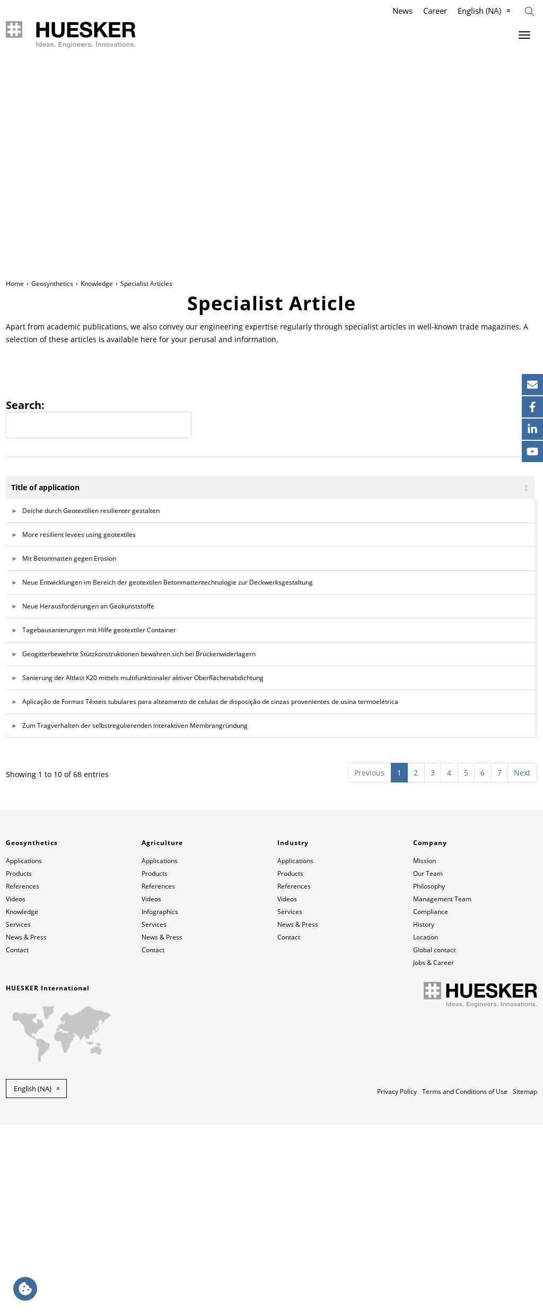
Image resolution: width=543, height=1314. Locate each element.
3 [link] (433, 962)
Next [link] (522, 962)
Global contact (434, 1139)
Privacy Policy (397, 1280)
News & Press (26, 1126)
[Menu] (524, 35)
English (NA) (479, 10)
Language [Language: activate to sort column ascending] (175, 487)
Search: (98, 418)
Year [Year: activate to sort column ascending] (401, 487)
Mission (424, 1050)
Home (15, 283)
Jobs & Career (433, 1151)
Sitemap (525, 1280)
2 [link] (416, 962)
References (22, 1075)
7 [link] (499, 962)
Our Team (428, 1062)
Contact (17, 1139)
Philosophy (429, 1075)
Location (425, 1126)
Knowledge (97, 283)
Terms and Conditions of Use (464, 1280)
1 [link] (399, 962)
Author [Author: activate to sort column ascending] (313, 487)
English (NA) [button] (32, 1278)
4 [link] (449, 962)
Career (435, 10)
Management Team (442, 1088)
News (402, 10)
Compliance (430, 1101)
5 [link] (466, 962)
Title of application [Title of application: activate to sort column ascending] (45, 487)
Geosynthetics (52, 283)
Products (19, 1062)
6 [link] (482, 962)
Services (18, 1113)
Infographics (160, 1101)
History (423, 1113)
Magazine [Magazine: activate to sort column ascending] (449, 487)
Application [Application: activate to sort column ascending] (236, 487)
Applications (24, 1050)
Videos (15, 1088)
